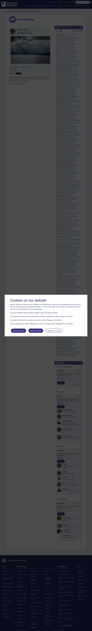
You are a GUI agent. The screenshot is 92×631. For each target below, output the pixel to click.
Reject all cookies (35, 331)
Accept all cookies (18, 331)
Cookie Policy (37, 309)
